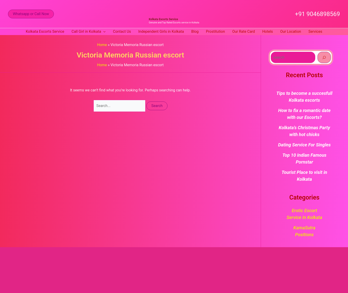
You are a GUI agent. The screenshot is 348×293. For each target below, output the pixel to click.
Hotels (267, 31)
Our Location (290, 31)
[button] (31, 14)
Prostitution (215, 31)
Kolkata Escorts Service (163, 19)
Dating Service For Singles (304, 145)
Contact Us (122, 31)
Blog (195, 31)
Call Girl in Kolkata (88, 31)
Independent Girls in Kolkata (161, 31)
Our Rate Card (243, 31)
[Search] (324, 57)
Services (315, 31)
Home (102, 45)
